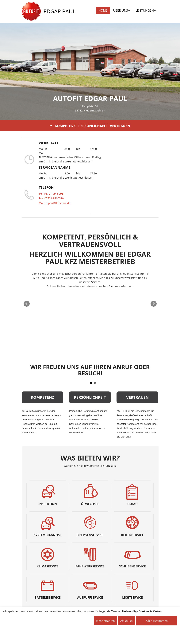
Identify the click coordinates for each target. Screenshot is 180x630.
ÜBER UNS (121, 10)
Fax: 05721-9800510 (51, 198)
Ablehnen (126, 620)
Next (154, 304)
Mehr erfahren (105, 621)
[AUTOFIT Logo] (31, 11)
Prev (27, 304)
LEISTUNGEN (146, 10)
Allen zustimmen (157, 621)
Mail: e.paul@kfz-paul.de (55, 203)
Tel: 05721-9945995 (51, 193)
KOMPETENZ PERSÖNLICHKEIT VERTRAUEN (90, 125)
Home (102, 10)
